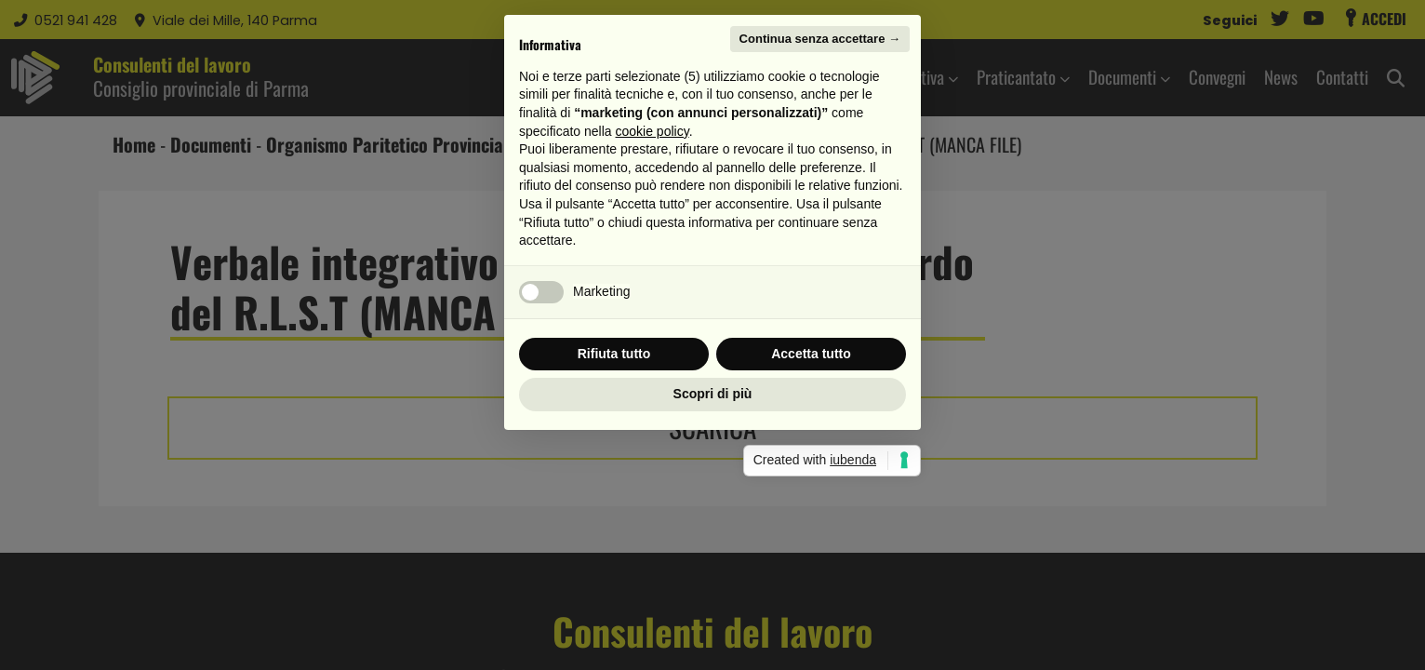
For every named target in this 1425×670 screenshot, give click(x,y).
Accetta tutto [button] (811, 466)
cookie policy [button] (652, 243)
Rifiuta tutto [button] (614, 466)
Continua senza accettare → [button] (819, 151)
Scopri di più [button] (712, 506)
